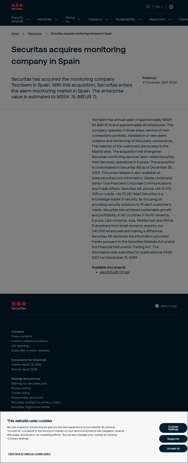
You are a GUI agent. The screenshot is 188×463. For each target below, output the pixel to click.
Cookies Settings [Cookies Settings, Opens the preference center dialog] (173, 428)
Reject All (173, 438)
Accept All (173, 448)
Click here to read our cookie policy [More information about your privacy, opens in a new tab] (29, 453)
